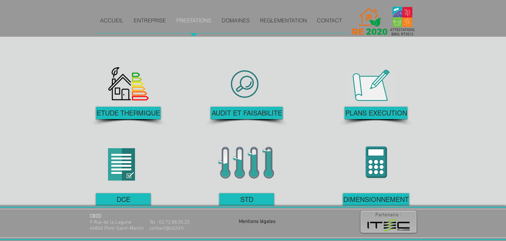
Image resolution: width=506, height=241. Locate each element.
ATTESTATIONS (402, 30)
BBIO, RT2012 (402, 34)
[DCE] (123, 199)
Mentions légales (257, 222)
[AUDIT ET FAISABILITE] (247, 113)
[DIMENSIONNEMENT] (376, 199)
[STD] (246, 199)
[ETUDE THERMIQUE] (128, 113)
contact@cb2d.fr (167, 228)
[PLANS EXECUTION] (376, 113)
